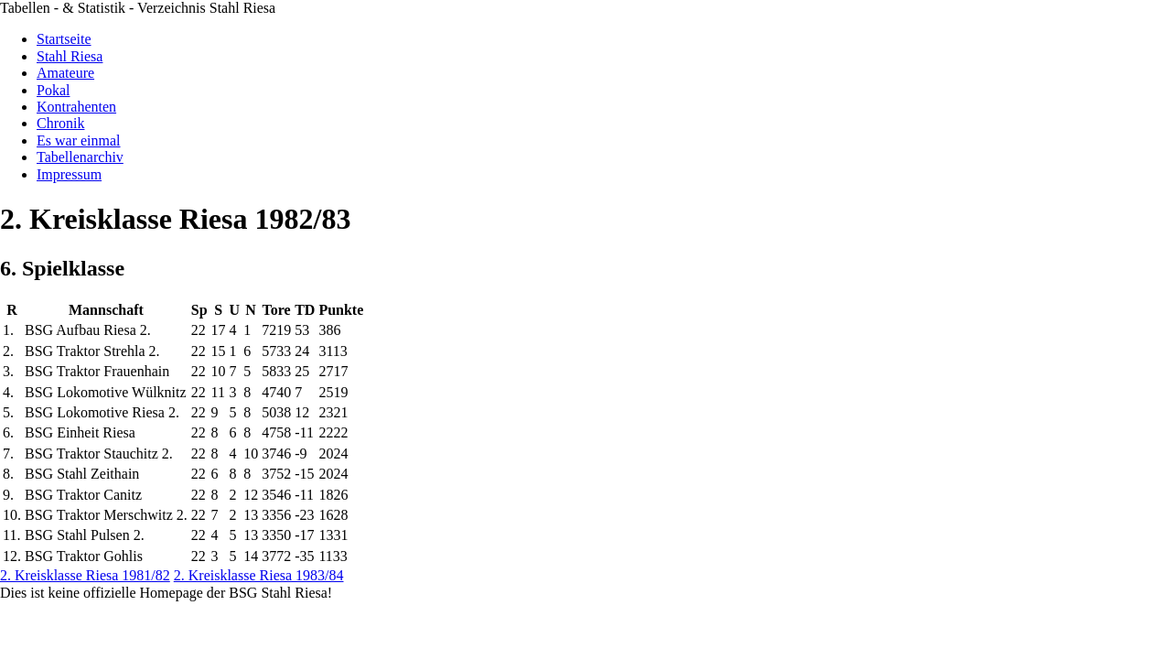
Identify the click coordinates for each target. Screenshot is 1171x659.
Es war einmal (79, 140)
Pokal (53, 90)
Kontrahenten (76, 106)
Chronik (60, 123)
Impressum (69, 174)
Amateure (65, 73)
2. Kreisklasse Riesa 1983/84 (259, 575)
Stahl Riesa (69, 56)
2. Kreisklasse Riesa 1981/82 (85, 575)
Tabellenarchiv (80, 157)
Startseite (64, 39)
